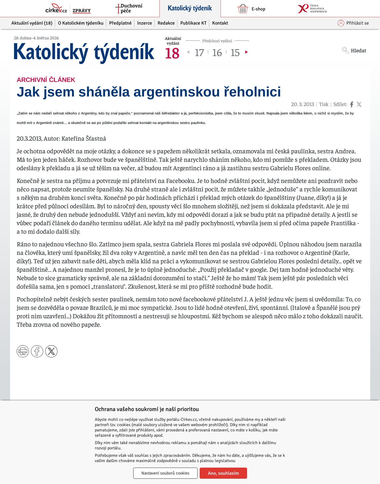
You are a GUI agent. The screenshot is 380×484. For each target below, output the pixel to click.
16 (217, 51)
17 (199, 51)
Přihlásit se (353, 23)
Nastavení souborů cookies (165, 473)
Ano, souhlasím (223, 473)
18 (172, 51)
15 (235, 51)
